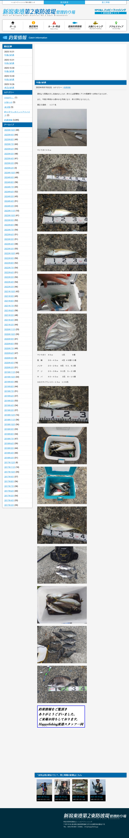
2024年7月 (9, 187)
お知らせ (8, 102)
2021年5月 (9, 315)
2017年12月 (9, 462)
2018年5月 (9, 448)
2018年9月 (9, 429)
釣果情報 (74, 25)
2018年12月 (9, 415)
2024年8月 (9, 182)
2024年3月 (9, 206)
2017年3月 (9, 505)
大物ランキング (95, 25)
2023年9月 (9, 220)
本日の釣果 (9, 87)
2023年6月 (9, 234)
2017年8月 (9, 481)
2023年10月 (9, 215)
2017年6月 (9, 491)
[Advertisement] (17, 550)
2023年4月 (9, 244)
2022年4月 (9, 282)
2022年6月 (9, 272)
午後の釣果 (9, 55)
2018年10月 (9, 424)
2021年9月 (9, 296)
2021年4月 (9, 320)
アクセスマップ (116, 25)
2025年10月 (9, 130)
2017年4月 (9, 500)
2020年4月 (9, 363)
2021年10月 (9, 291)
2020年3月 (9, 367)
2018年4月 (9, 453)
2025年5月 (9, 154)
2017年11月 (9, 467)
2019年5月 (9, 401)
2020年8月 (9, 344)
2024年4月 (9, 201)
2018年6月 (9, 443)
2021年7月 (9, 306)
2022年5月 (9, 277)
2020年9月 (9, 339)
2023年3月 (9, 249)
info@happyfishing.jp (91, 827)
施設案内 (33, 25)
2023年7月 (9, 230)
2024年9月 (9, 177)
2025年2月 (9, 168)
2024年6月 (9, 192)
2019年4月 (9, 405)
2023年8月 (9, 225)
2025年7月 (9, 144)
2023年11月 (9, 211)
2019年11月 (9, 372)
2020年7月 (9, 348)
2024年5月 (9, 196)
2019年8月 (9, 386)
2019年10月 (9, 377)
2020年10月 (9, 334)
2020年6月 (9, 353)
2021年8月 (9, 301)
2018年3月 (9, 458)
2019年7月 (9, 391)
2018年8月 (9, 434)
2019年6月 (9, 396)
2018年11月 (9, 420)
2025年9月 (9, 135)
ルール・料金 (54, 25)
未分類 (7, 107)
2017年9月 (9, 477)
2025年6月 (9, 149)
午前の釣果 (9, 63)
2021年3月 (9, 325)
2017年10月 (9, 472)
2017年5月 (9, 496)
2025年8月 (9, 139)
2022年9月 (9, 258)
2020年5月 (9, 358)
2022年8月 (9, 263)
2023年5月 (9, 239)
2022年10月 (9, 253)
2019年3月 (9, 410)
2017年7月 (9, 486)
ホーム (12, 25)
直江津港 (106, 2)
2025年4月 (9, 158)
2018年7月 (9, 439)
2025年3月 (9, 163)
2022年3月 (9, 287)
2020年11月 (9, 329)
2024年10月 (9, 173)
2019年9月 (9, 382)
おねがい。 (9, 97)
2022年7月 (9, 268)
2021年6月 (9, 310)
